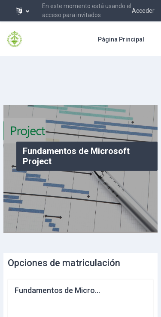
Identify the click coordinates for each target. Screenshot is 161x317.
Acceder (143, 10)
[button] (22, 11)
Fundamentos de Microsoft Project (76, 290)
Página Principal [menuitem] (121, 39)
